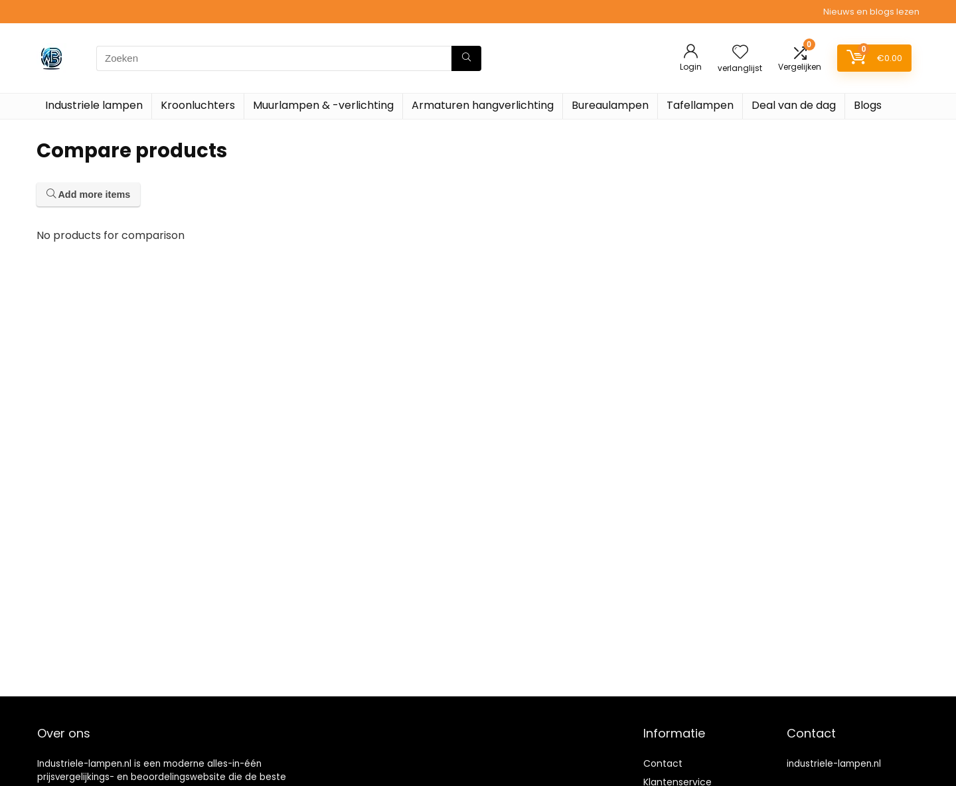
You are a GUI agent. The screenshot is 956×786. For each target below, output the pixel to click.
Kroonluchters (198, 105)
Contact (662, 763)
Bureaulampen (610, 105)
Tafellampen (700, 105)
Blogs (868, 105)
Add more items (88, 194)
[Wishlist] (740, 53)
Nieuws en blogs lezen (871, 11)
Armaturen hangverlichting (483, 105)
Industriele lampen (94, 105)
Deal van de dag (794, 105)
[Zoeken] (466, 58)
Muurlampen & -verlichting (323, 105)
